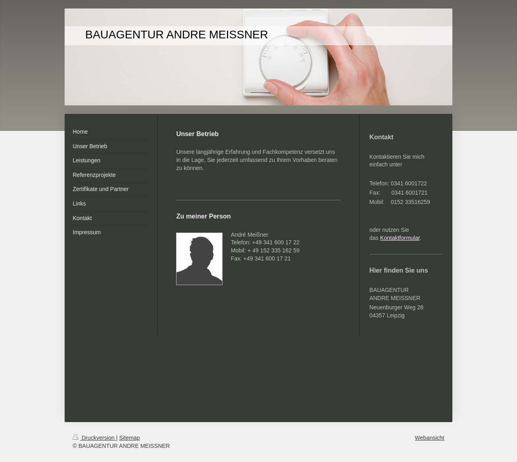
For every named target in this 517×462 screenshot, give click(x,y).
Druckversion (94, 438)
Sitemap (129, 438)
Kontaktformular (400, 238)
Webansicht (429, 438)
